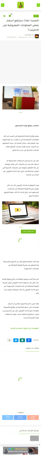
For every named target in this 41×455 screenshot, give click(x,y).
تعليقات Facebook (20, 417)
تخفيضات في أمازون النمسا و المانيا (25, 328)
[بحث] (2, 5)
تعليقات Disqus (7, 417)
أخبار (36, 16)
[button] (28, 340)
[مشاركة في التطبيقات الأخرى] (9, 340)
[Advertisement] (20, 62)
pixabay (20, 112)
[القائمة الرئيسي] (38, 5)
